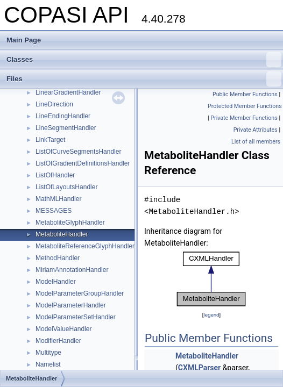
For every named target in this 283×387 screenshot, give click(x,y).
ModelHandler (56, 281)
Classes (143, 59)
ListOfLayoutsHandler (66, 187)
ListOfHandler (55, 175)
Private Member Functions (243, 117)
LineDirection (54, 104)
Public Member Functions (245, 94)
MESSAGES (54, 210)
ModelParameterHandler (71, 305)
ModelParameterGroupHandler (80, 293)
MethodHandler (58, 258)
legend (211, 315)
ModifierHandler (58, 341)
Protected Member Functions (245, 106)
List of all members (255, 141)
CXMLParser (199, 367)
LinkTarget (50, 140)
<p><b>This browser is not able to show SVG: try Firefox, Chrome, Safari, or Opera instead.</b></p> (211, 279)
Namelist (48, 364)
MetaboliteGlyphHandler (70, 222)
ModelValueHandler (64, 329)
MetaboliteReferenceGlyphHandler (85, 246)
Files (143, 79)
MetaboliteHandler (62, 234)
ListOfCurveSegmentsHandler (78, 151)
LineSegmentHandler (66, 128)
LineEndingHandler (63, 116)
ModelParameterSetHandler (76, 317)
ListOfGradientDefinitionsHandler (83, 163)
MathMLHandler (58, 199)
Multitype (48, 352)
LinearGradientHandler (68, 92)
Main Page (23, 40)
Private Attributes (256, 129)
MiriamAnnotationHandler (72, 270)
